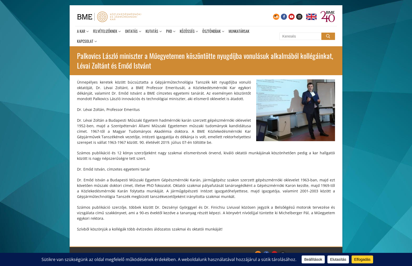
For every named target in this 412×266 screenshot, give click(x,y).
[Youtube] (292, 17)
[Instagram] (299, 17)
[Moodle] (276, 17)
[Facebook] (284, 17)
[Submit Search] (328, 36)
